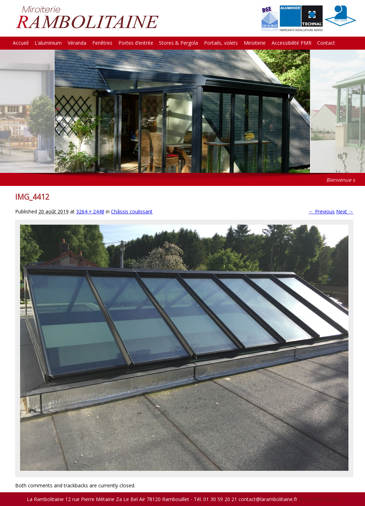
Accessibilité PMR (291, 42)
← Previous (322, 211)
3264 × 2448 (90, 211)
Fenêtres (102, 42)
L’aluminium (48, 42)
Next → (344, 211)
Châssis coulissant (132, 211)
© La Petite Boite (319, 499)
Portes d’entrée (135, 42)
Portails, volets (221, 42)
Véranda (77, 42)
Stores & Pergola (178, 42)
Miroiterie (255, 42)
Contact (326, 42)
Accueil (21, 42)
